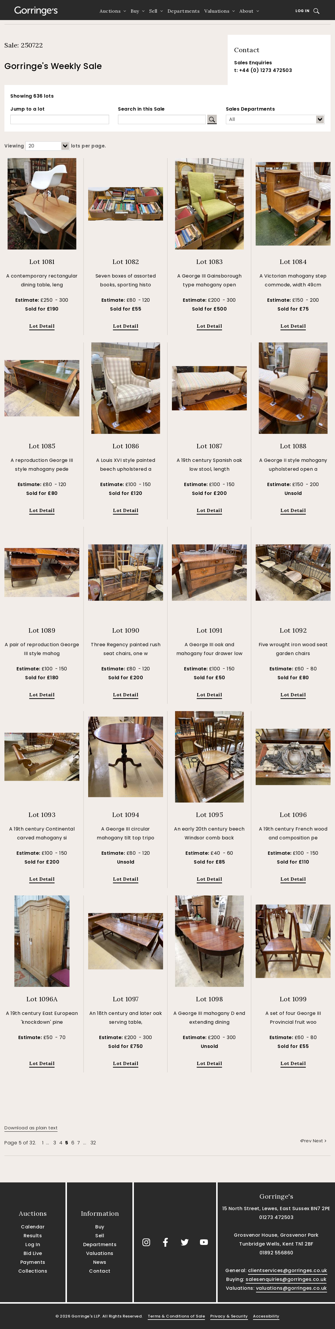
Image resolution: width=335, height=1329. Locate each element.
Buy (135, 11)
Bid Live (33, 1253)
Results (33, 1235)
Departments (184, 11)
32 (93, 1142)
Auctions (110, 11)
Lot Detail (42, 326)
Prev (306, 1141)
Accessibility (266, 1316)
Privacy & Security (229, 1316)
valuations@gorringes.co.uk (291, 1288)
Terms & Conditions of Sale (176, 1316)
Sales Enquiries (253, 62)
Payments (32, 1262)
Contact (100, 1271)
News (99, 1262)
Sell (153, 11)
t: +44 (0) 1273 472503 (263, 70)
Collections (32, 1271)
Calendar (33, 1226)
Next (319, 1141)
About (246, 11)
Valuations (216, 11)
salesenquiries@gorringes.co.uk (286, 1279)
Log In (302, 10)
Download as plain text (31, 1128)
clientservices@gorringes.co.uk (287, 1270)
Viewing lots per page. (55, 146)
